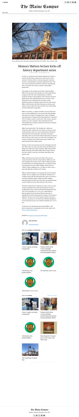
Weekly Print (35, 19)
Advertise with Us (44, 19)
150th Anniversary (63, 19)
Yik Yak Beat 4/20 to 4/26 (48, 271)
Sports (42, 15)
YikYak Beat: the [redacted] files (27, 271)
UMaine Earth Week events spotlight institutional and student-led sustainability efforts (48, 249)
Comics (48, 15)
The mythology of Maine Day (29, 359)
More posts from (33, 224)
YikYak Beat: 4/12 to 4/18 (30, 291)
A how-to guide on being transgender (29, 248)
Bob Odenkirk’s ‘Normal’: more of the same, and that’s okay (48, 338)
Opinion (35, 15)
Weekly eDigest (65, 15)
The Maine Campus (39, 6)
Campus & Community (35, 215)
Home (10, 15)
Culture (22, 15)
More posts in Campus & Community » (49, 230)
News (28, 15)
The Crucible (14, 19)
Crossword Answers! (25, 19)
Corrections (54, 19)
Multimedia (56, 15)
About (15, 15)
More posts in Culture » (52, 295)
